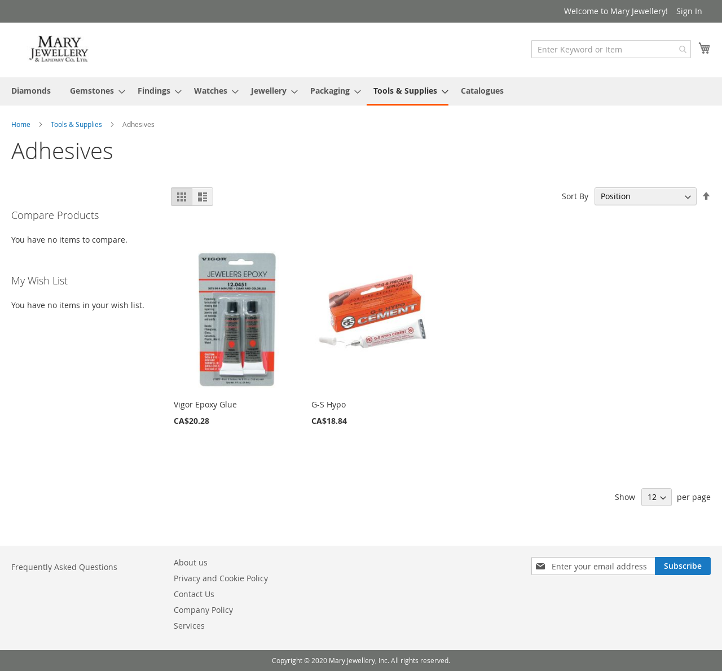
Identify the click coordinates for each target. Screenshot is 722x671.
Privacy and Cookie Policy (221, 578)
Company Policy (203, 609)
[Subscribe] (683, 566)
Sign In (689, 11)
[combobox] (611, 49)
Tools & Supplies (77, 124)
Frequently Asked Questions (64, 567)
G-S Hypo (328, 404)
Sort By (575, 196)
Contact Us (194, 594)
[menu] (361, 91)
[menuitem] (31, 90)
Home (21, 124)
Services (189, 625)
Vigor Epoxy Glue (205, 404)
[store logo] (59, 49)
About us (191, 562)
